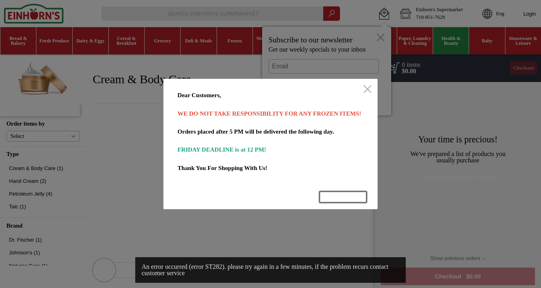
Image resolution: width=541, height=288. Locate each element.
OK (343, 197)
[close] (367, 89)
